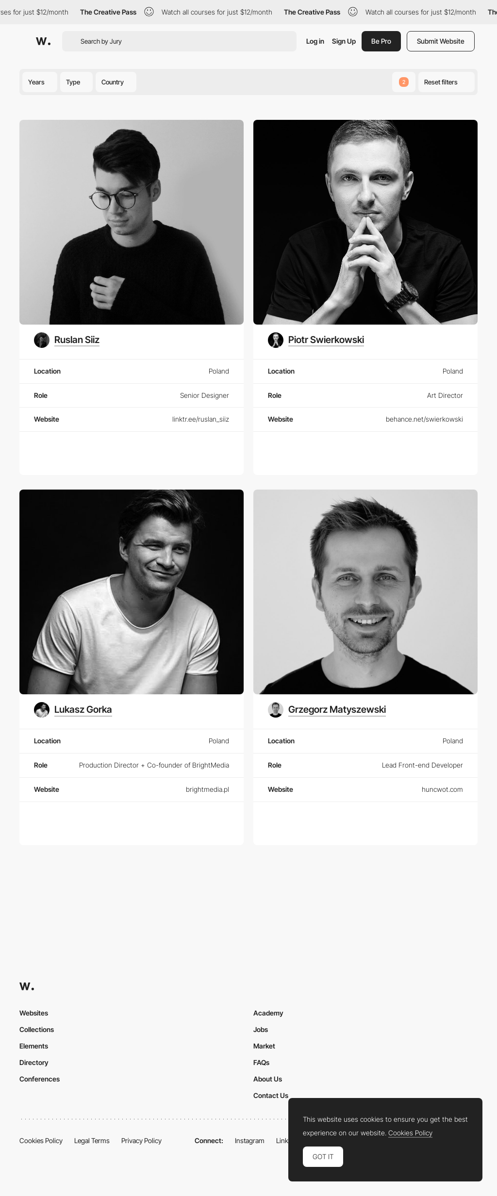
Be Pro (381, 41)
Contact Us (270, 1095)
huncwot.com (442, 789)
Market (264, 1046)
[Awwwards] (43, 41)
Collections (36, 1029)
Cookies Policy (41, 1140)
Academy (268, 1013)
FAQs (261, 1062)
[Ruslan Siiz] (66, 340)
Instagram (250, 1140)
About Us (267, 1079)
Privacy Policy (141, 1140)
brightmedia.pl (207, 789)
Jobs (260, 1029)
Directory (34, 1062)
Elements (33, 1046)
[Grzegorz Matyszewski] (327, 710)
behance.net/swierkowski (424, 419)
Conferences (39, 1079)
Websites (33, 1013)
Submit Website (440, 41)
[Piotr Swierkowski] (316, 340)
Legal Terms (92, 1140)
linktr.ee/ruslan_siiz (200, 419)
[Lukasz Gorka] (73, 710)
